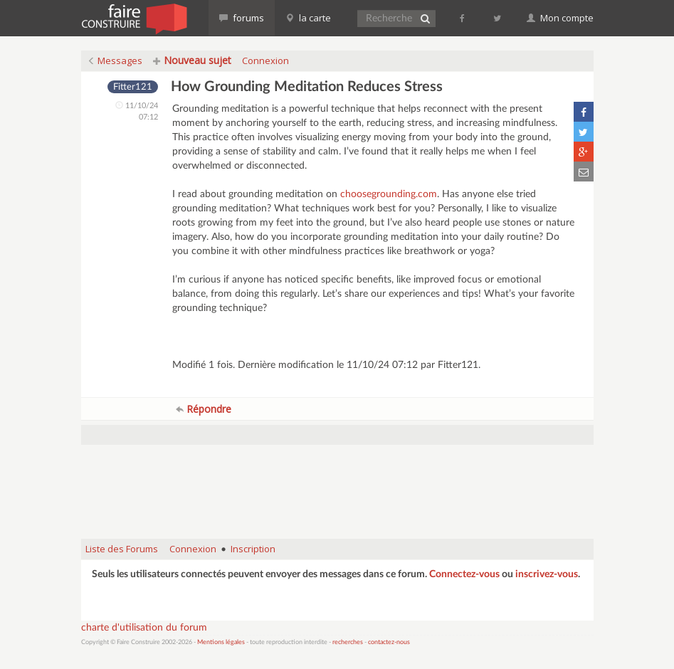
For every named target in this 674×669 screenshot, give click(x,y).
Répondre (203, 409)
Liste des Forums (121, 548)
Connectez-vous (464, 574)
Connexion (265, 60)
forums (241, 17)
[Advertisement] (340, 492)
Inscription (253, 548)
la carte (308, 17)
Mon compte (560, 17)
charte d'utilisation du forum (144, 628)
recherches (347, 642)
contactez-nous (389, 642)
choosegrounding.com (388, 194)
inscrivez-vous (546, 574)
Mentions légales (221, 642)
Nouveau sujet (192, 60)
